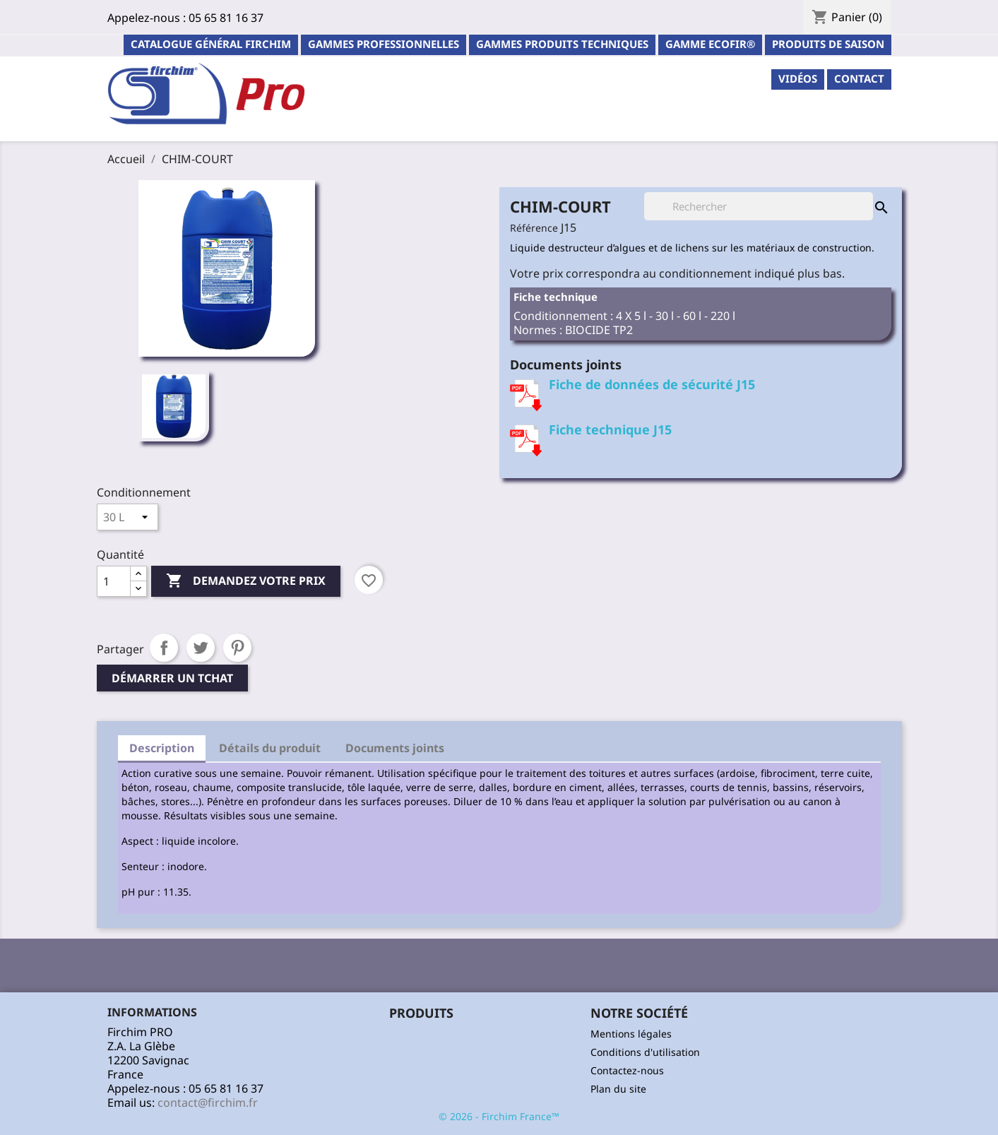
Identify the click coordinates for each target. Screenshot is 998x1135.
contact (859, 78)
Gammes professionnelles (383, 44)
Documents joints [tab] (394, 748)
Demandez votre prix (246, 581)
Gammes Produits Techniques (562, 44)
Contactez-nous (627, 1070)
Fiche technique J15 (610, 429)
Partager (164, 648)
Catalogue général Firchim (211, 44)
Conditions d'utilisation (645, 1052)
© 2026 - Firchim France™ (499, 1116)
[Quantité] (114, 581)
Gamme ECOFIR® (710, 44)
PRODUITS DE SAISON (828, 44)
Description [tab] (161, 748)
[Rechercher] (758, 206)
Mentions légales (631, 1033)
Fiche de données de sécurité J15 (652, 384)
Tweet (200, 648)
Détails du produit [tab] (270, 748)
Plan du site (618, 1088)
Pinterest (237, 648)
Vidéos (797, 78)
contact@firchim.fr (208, 1102)
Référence (534, 227)
